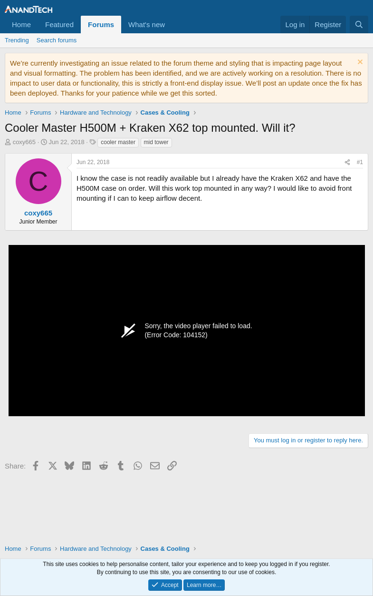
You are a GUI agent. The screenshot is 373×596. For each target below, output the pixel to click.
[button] (172, 24)
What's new (146, 24)
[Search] (359, 24)
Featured (59, 24)
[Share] (347, 162)
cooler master (118, 142)
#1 (360, 162)
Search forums (57, 40)
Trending (17, 40)
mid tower (156, 142)
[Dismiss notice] (359, 63)
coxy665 (24, 142)
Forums (101, 24)
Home (21, 24)
